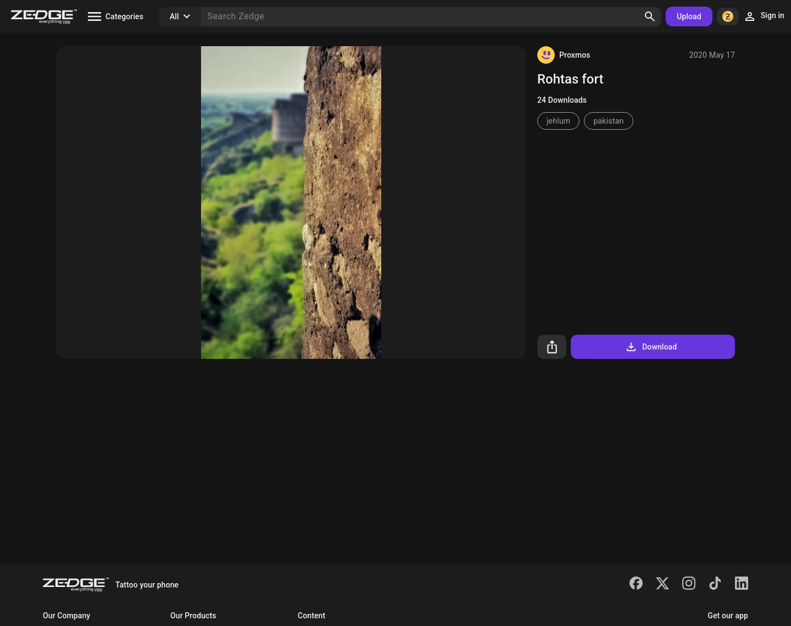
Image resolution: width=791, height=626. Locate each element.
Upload (689, 16)
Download (651, 346)
